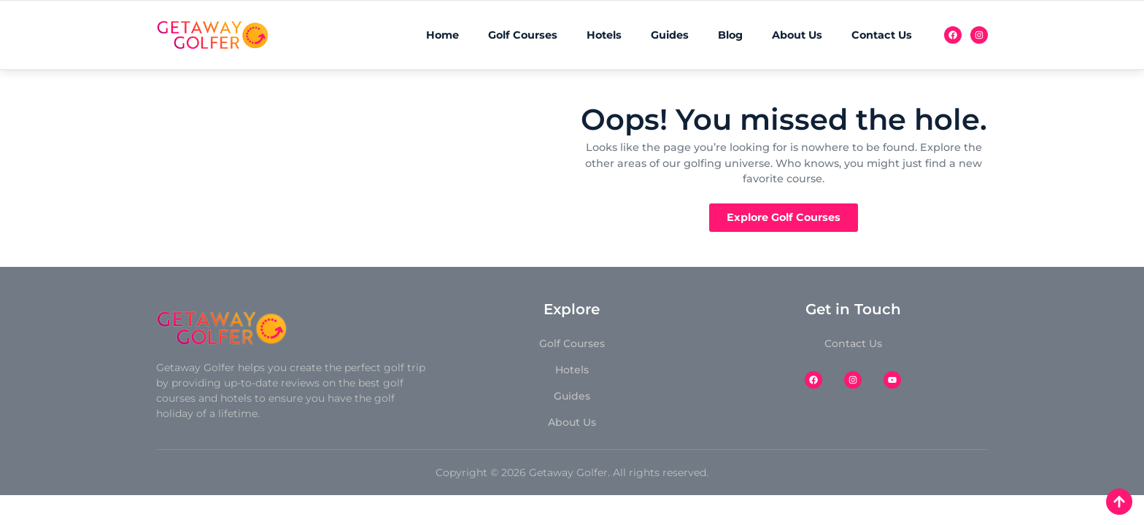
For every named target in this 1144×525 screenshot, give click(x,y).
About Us (797, 35)
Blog (730, 35)
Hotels (604, 35)
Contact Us (881, 35)
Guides (670, 35)
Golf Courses (522, 35)
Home (442, 35)
